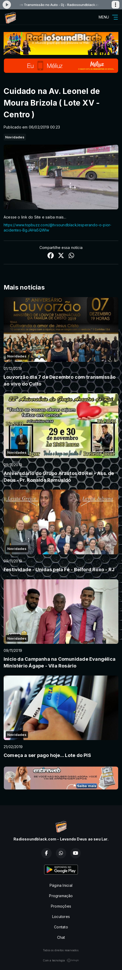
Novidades (14, 137)
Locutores (61, 916)
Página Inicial (61, 885)
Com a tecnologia (61, 960)
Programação (61, 896)
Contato (61, 927)
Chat (61, 937)
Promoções (61, 906)
